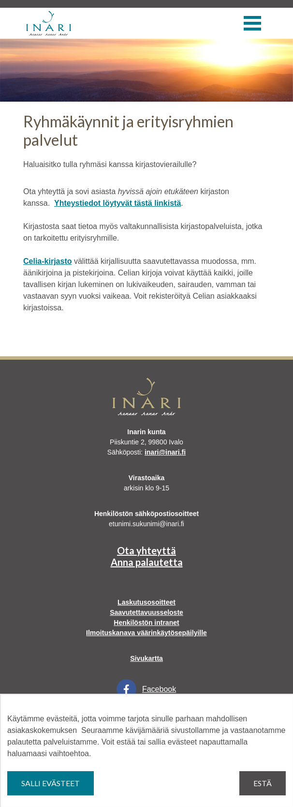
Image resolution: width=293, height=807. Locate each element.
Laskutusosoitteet (146, 602)
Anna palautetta (147, 562)
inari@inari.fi (165, 452)
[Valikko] (252, 23)
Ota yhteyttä (146, 550)
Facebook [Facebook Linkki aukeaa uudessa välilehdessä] (146, 689)
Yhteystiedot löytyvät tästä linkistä (117, 203)
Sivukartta (146, 658)
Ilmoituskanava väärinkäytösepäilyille (146, 633)
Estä (262, 783)
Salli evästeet (50, 783)
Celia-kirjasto (47, 261)
